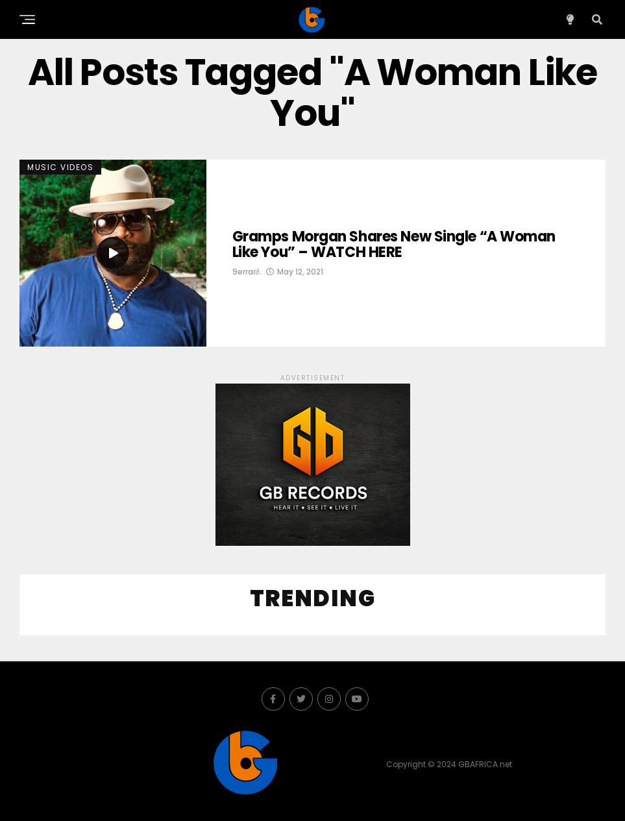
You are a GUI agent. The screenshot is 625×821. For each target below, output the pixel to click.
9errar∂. (247, 271)
